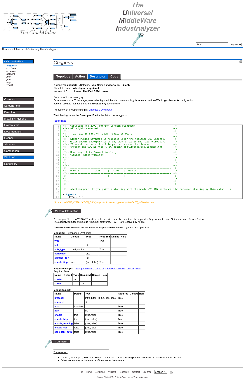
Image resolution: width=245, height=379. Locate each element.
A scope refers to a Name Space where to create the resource (108, 268)
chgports (11, 65)
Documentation (13, 131)
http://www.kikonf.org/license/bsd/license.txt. (134, 147)
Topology (63, 76)
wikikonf (16, 49)
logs (8, 82)
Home (5, 49)
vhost (9, 85)
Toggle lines (59, 120)
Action (80, 76)
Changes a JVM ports (100, 109)
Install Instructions (15, 118)
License (9, 138)
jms (8, 76)
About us (9, 144)
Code (114, 76)
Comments (61, 341)
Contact (136, 372)
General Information (66, 211)
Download (10, 112)
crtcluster (11, 68)
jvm (8, 79)
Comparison (11, 150)
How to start (11, 125)
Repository (10, 163)
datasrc (10, 74)
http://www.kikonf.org (128, 152)
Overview (9, 99)
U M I (138, 16)
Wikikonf (9, 157)
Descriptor (97, 76)
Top (81, 372)
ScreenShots (12, 105)
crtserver (11, 71)
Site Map (147, 372)
